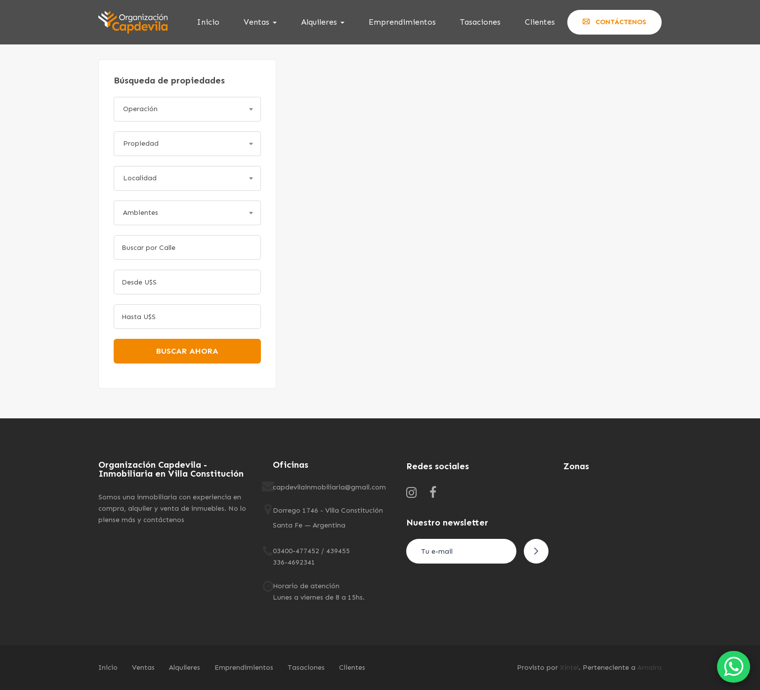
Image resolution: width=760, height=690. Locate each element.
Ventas (260, 22)
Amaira (649, 667)
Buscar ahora (187, 351)
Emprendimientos (402, 22)
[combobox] (187, 109)
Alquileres (322, 22)
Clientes (540, 22)
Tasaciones (480, 22)
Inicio (208, 22)
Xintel (569, 667)
